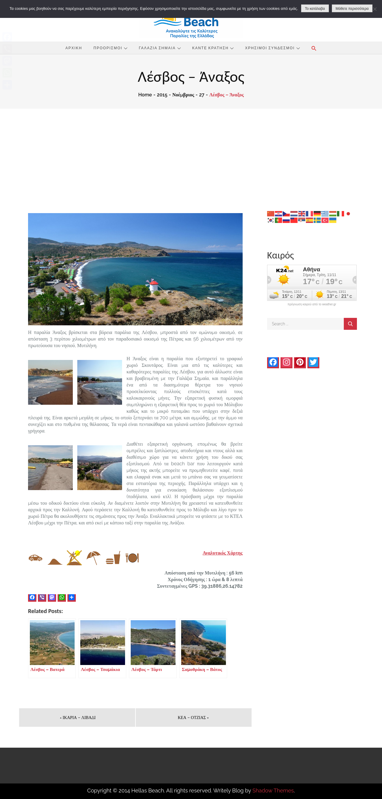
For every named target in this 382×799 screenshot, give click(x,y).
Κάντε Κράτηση (213, 47)
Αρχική (73, 47)
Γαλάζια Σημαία (160, 47)
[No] (375, 9)
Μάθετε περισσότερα (352, 9)
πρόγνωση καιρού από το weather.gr (312, 304)
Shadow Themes (273, 790)
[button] (314, 48)
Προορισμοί (110, 47)
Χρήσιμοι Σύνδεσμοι (272, 47)
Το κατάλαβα (315, 9)
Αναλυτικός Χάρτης (223, 553)
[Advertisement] (191, 153)
